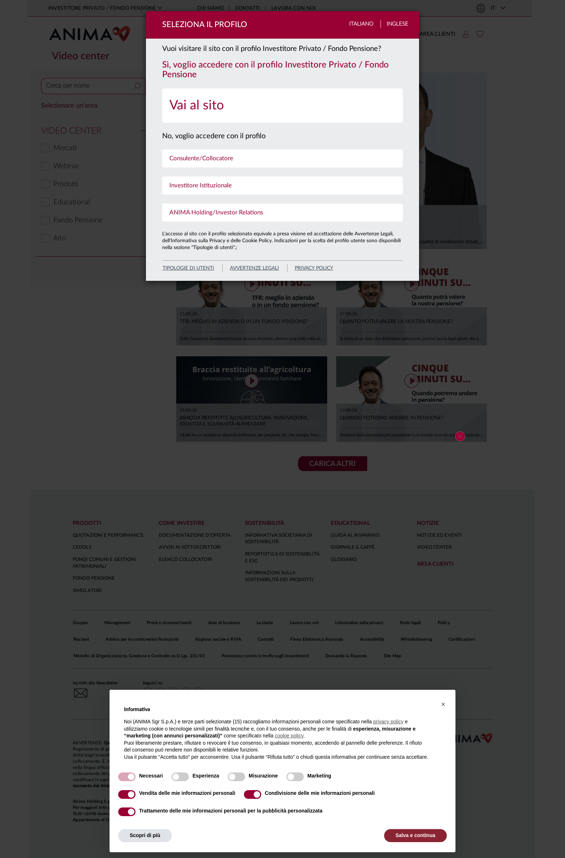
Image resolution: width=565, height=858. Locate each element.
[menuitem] (282, 105)
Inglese (397, 24)
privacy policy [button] (388, 721)
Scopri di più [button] (145, 835)
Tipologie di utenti (188, 268)
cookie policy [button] (289, 736)
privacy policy (314, 268)
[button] (443, 704)
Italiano (361, 24)
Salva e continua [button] (415, 835)
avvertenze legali (254, 268)
